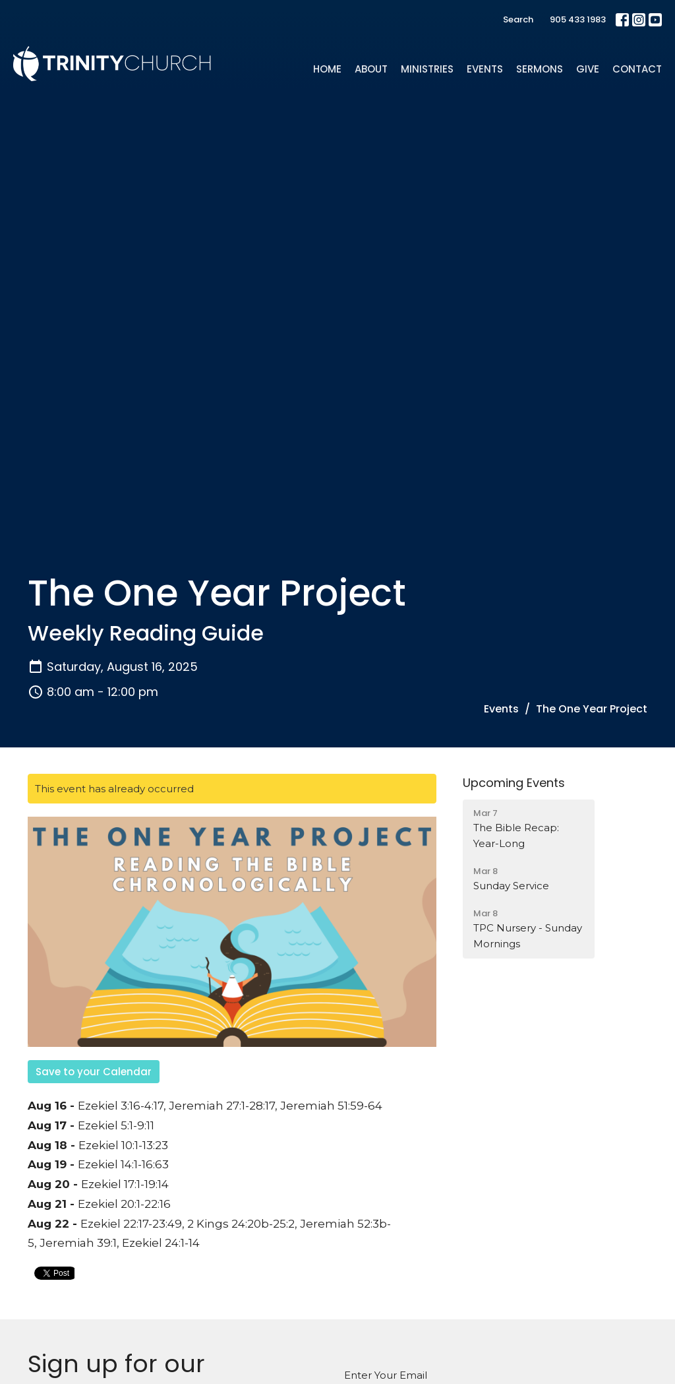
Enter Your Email (385, 1375)
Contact (637, 69)
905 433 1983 (578, 19)
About (371, 69)
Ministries (427, 69)
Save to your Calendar (94, 1072)
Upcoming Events (514, 782)
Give (587, 69)
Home (327, 69)
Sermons (539, 69)
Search (518, 19)
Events (485, 69)
